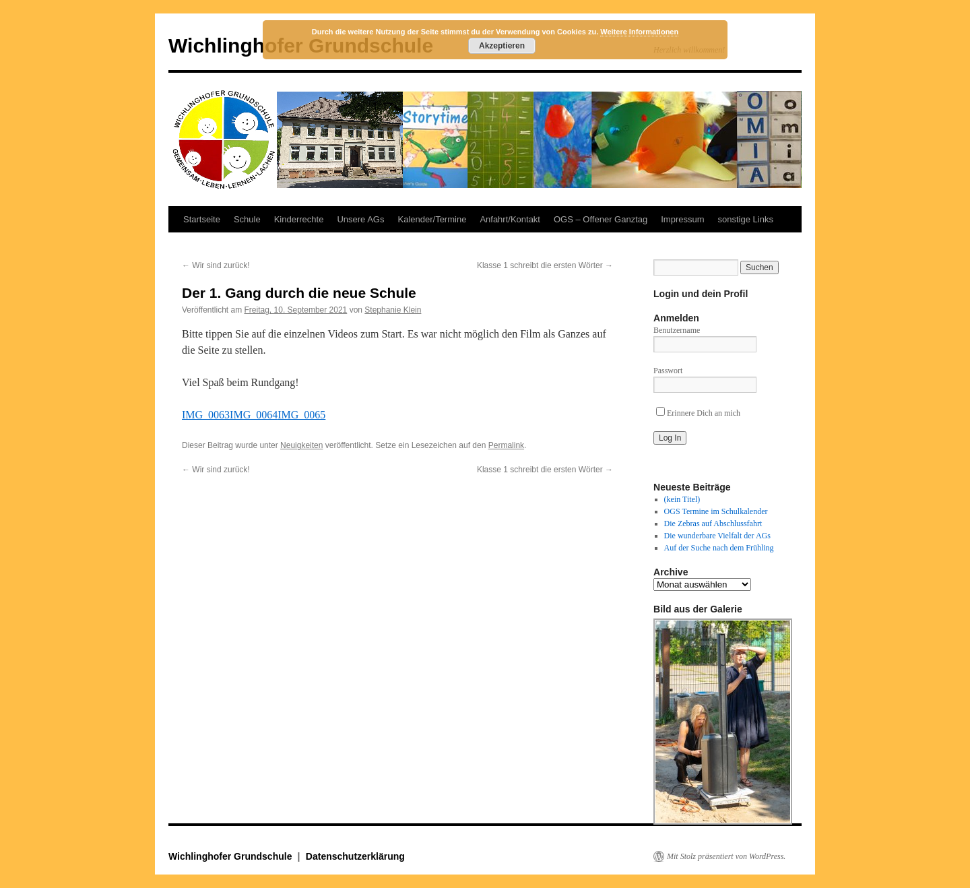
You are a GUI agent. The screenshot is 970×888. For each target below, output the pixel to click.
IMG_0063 (206, 414)
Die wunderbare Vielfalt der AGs (717, 535)
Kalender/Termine (431, 219)
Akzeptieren (502, 46)
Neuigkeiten (301, 445)
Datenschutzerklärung (355, 856)
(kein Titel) (682, 499)
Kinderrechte (299, 219)
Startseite (201, 219)
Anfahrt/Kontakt (510, 219)
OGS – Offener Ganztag (600, 219)
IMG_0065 (301, 414)
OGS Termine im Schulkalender (716, 511)
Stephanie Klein (392, 310)
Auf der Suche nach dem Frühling (719, 547)
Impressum (682, 219)
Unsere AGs (360, 219)
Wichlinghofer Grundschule (231, 856)
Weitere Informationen (639, 32)
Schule (247, 219)
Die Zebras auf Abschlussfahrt (713, 523)
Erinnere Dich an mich (698, 413)
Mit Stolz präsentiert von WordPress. (726, 856)
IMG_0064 (254, 414)
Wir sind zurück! (216, 265)
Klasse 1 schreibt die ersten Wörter (545, 265)
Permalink (506, 445)
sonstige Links (745, 219)
